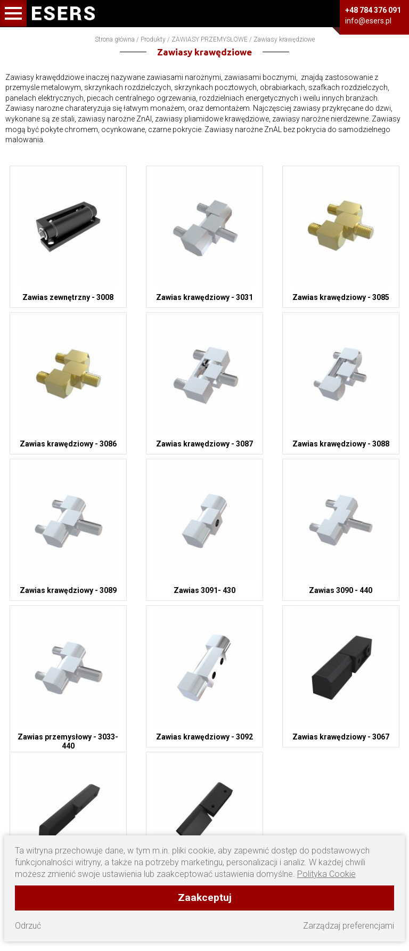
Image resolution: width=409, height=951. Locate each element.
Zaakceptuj (205, 897)
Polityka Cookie (326, 874)
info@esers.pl (368, 21)
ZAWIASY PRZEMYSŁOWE (209, 39)
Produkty (153, 39)
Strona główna (115, 39)
